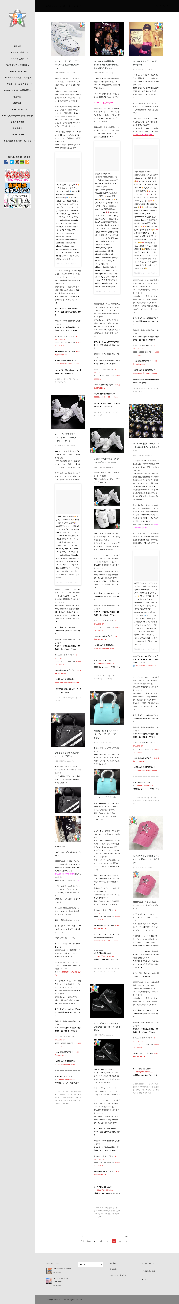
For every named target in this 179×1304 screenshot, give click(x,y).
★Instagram (146, 1279)
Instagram (17, 134)
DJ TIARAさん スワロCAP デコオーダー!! (145, 63)
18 (101, 1241)
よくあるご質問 (17, 122)
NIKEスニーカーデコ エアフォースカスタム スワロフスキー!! (68, 64)
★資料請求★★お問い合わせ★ (17, 141)
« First (82, 1237)
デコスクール (73, 1100)
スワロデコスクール (67, 1097)
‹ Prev (88, 1241)
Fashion (64, 698)
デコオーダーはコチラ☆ (17, 84)
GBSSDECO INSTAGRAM (146, 666)
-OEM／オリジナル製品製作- (17, 90)
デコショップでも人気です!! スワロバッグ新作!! (68, 755)
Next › (126, 1237)
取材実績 (17, 103)
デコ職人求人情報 (148, 1271)
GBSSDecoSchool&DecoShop (67, 364)
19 (108, 1241)
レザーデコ (97, 1217)
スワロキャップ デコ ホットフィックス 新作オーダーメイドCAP (146, 859)
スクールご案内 (17, 52)
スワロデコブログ (104, 1211)
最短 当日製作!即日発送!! (62, 1268)
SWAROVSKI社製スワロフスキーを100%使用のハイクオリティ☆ (146, 447)
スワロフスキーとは (149, 1263)
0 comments (60, 73)
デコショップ (147, 801)
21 (120, 1241)
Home (17, 46)
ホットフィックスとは (118, 1275)
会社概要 (113, 1263)
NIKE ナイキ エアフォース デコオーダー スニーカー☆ (106, 461)
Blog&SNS (17, 109)
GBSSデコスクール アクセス (17, 78)
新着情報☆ (17, 128)
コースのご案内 (17, 59)
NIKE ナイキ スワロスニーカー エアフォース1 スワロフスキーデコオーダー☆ (68, 437)
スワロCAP (154, 388)
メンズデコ (115, 1214)
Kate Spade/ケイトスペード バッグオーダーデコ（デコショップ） (107, 734)
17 (95, 1241)
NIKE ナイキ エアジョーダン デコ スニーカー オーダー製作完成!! (107, 1027)
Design (141, 1084)
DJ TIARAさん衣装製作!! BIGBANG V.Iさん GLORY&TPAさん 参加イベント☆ (106, 64)
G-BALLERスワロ (67, 1092)
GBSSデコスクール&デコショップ (69, 264)
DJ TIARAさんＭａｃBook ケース (60, 1280)
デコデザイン (61, 382)
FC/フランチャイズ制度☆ (17, 65)
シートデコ (62, 1095)
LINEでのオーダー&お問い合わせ (17, 115)
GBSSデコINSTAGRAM (144, 786)
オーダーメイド (162, 6)
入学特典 (113, 1269)
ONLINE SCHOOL (17, 71)
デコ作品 (99, 415)
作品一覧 (17, 96)
